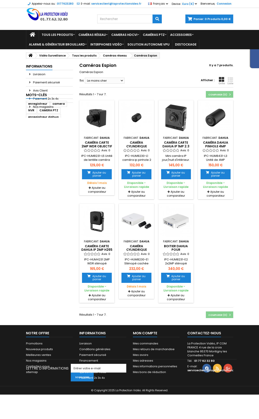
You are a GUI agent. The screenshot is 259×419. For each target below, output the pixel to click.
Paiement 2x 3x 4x (45, 99)
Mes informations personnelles (155, 366)
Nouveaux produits (39, 349)
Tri (81, 81)
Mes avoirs (140, 355)
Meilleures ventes (38, 355)
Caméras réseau (92, 35)
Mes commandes (145, 343)
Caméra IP (62, 153)
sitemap (32, 372)
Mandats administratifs (95, 366)
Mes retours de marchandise (154, 349)
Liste (230, 81)
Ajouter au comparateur (97, 190)
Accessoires (181, 35)
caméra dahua (40, 147)
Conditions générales (94, 349)
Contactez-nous (38, 366)
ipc (30, 160)
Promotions (34, 343)
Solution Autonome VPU (148, 44)
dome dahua (38, 153)
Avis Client (40, 90)
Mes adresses (143, 361)
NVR (31, 134)
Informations (39, 66)
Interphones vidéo (106, 44)
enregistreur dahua (43, 140)
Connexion (224, 3)
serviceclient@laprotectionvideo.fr (214, 370)
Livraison (38, 74)
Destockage (185, 44)
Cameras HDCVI (124, 35)
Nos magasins (43, 107)
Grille (221, 81)
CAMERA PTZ (48, 134)
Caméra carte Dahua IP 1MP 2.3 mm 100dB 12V (175, 146)
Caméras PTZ (154, 35)
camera (58, 127)
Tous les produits (57, 35)
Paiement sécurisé (46, 82)
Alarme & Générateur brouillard (57, 44)
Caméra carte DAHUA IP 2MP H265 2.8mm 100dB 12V (96, 250)
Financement (88, 361)
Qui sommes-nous (92, 372)
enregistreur (37, 127)
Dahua (62, 147)
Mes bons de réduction (149, 372)
